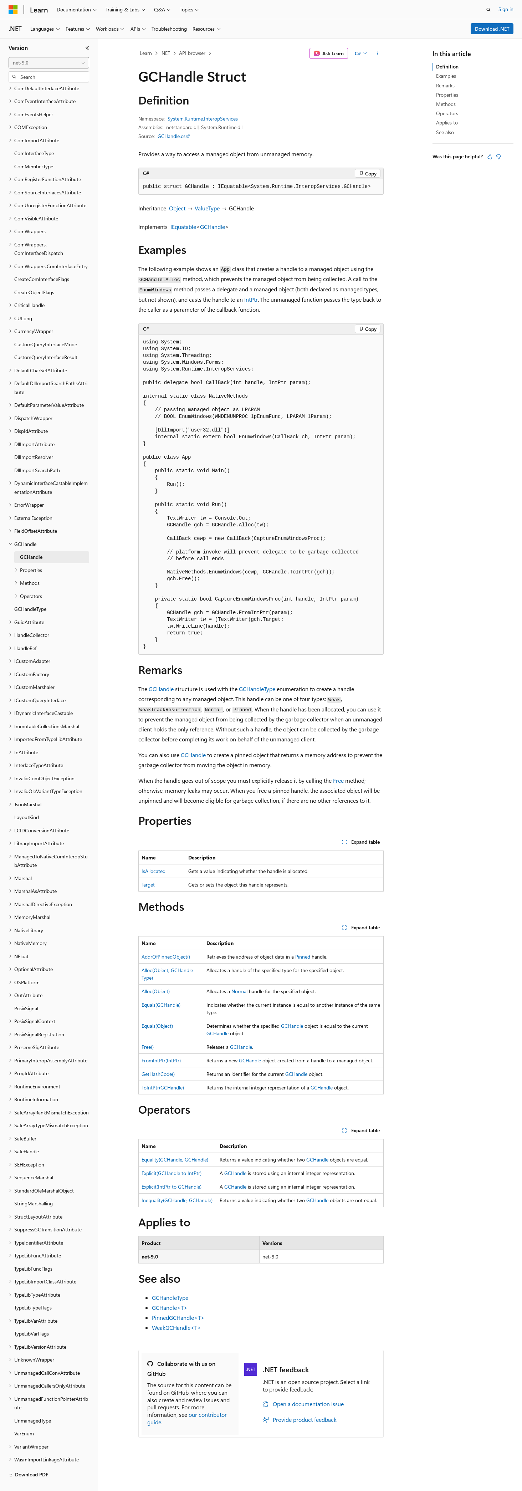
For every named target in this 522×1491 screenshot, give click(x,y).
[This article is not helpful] (498, 156)
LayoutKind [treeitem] (26, 800)
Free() (148, 1046)
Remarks (445, 85)
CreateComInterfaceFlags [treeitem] (41, 262)
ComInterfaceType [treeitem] (34, 136)
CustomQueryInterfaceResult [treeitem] (45, 340)
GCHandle (212, 226)
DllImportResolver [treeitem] (33, 440)
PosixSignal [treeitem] (26, 991)
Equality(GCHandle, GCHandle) (175, 1159)
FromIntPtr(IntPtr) (161, 1060)
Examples (446, 75)
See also (445, 132)
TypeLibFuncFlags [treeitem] (33, 1252)
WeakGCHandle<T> (176, 1327)
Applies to (447, 122)
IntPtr (251, 299)
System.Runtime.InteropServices (203, 118)
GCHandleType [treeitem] (30, 592)
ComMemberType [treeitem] (33, 149)
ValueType (207, 208)
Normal (239, 991)
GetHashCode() (158, 1074)
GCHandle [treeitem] (31, 540)
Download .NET (492, 28)
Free (338, 780)
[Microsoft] (13, 9)
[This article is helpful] (490, 156)
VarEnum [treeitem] (24, 1416)
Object (177, 208)
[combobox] (49, 62)
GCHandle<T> (170, 1307)
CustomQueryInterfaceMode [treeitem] (45, 327)
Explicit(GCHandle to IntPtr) (171, 1173)
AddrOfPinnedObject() (166, 956)
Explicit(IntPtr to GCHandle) (171, 1186)
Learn (146, 53)
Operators (447, 113)
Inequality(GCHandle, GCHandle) (177, 1200)
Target (148, 884)
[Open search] (488, 9)
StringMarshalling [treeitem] (33, 1186)
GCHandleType (257, 689)
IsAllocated (153, 871)
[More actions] (377, 53)
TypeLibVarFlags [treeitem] (31, 1316)
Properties (447, 94)
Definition (447, 66)
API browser (192, 53)
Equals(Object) (157, 1025)
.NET (165, 53)
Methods (446, 104)
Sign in (505, 9)
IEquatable (183, 226)
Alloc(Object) (156, 991)
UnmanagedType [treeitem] (32, 1403)
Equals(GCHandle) (161, 1004)
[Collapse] (87, 47)
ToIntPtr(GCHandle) (163, 1087)
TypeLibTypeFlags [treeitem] (33, 1290)
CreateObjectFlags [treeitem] (34, 275)
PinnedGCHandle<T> (178, 1317)
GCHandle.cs (171, 136)
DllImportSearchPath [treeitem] (37, 453)
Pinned (302, 956)
